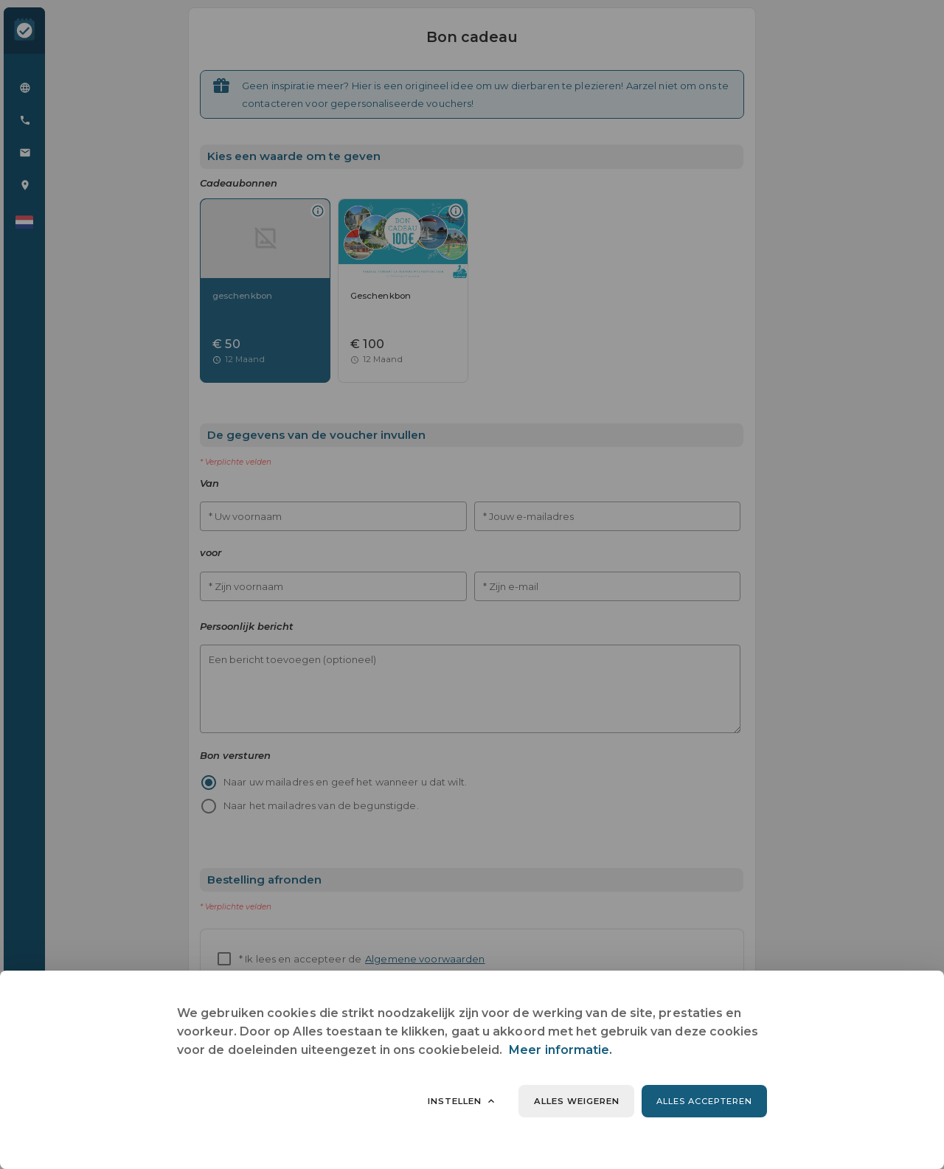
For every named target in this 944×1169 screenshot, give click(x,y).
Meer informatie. (560, 1050)
